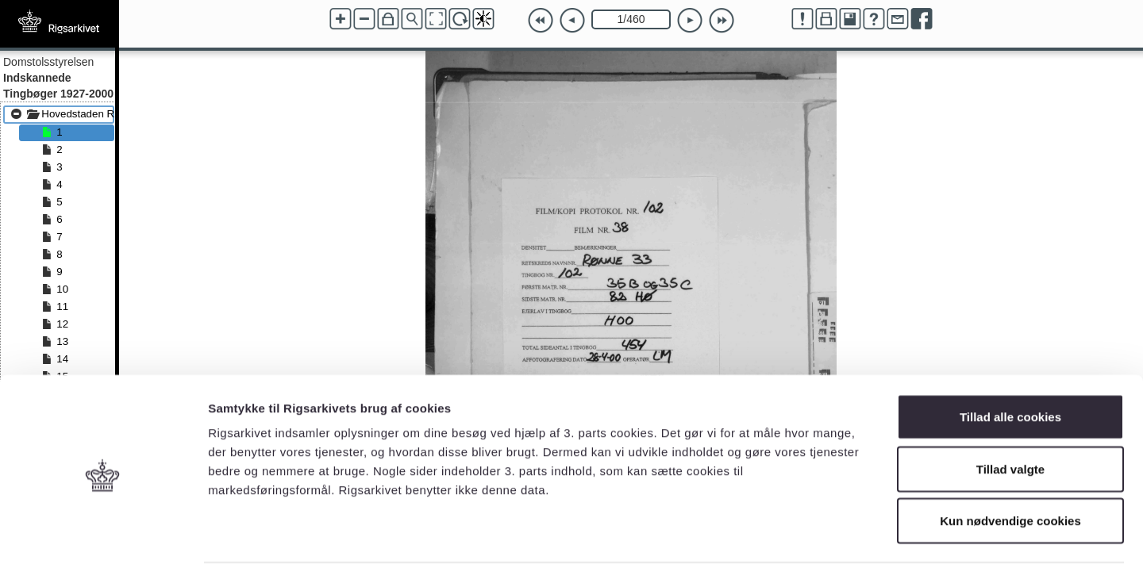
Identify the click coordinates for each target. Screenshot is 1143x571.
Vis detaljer (825, 539)
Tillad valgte (1010, 415)
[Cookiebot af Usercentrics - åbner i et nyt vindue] (102, 540)
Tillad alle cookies (1010, 363)
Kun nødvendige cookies (1010, 466)
